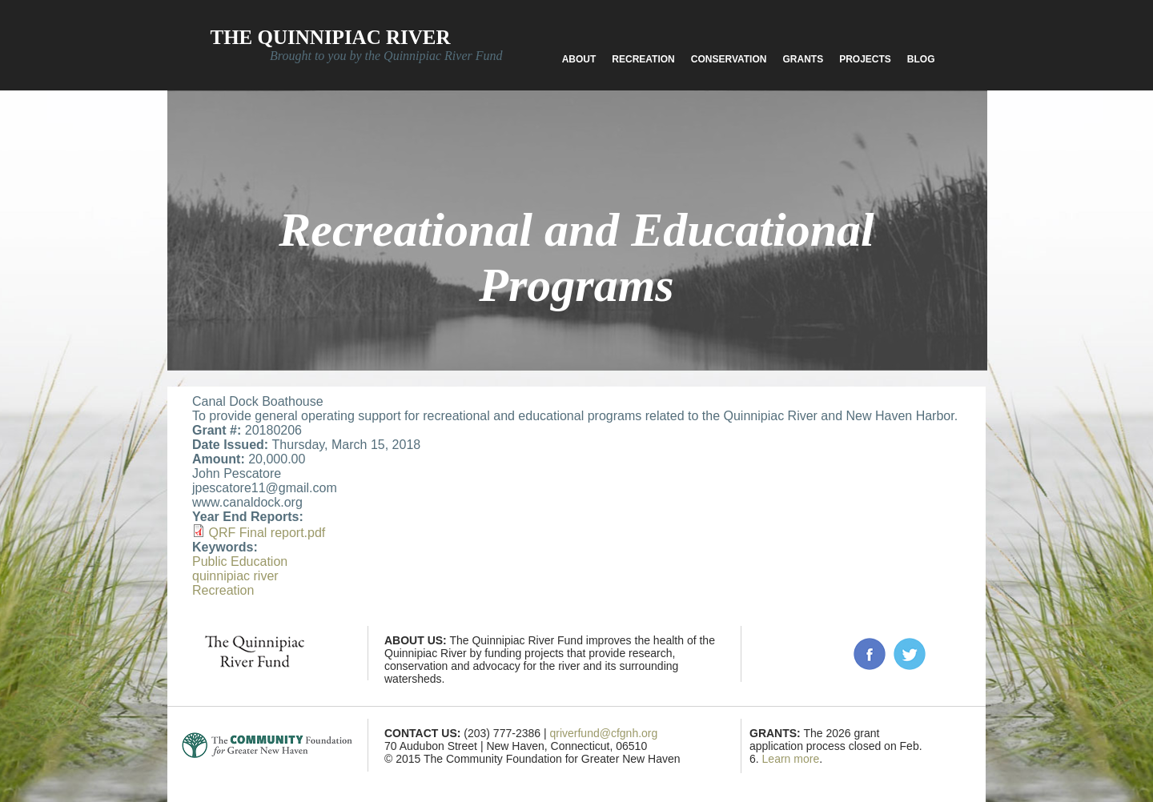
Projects (865, 59)
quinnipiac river (235, 576)
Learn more (791, 758)
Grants (802, 59)
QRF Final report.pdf (266, 532)
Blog (921, 59)
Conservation (729, 59)
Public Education (239, 561)
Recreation (643, 59)
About (579, 59)
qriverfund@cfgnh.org (603, 733)
